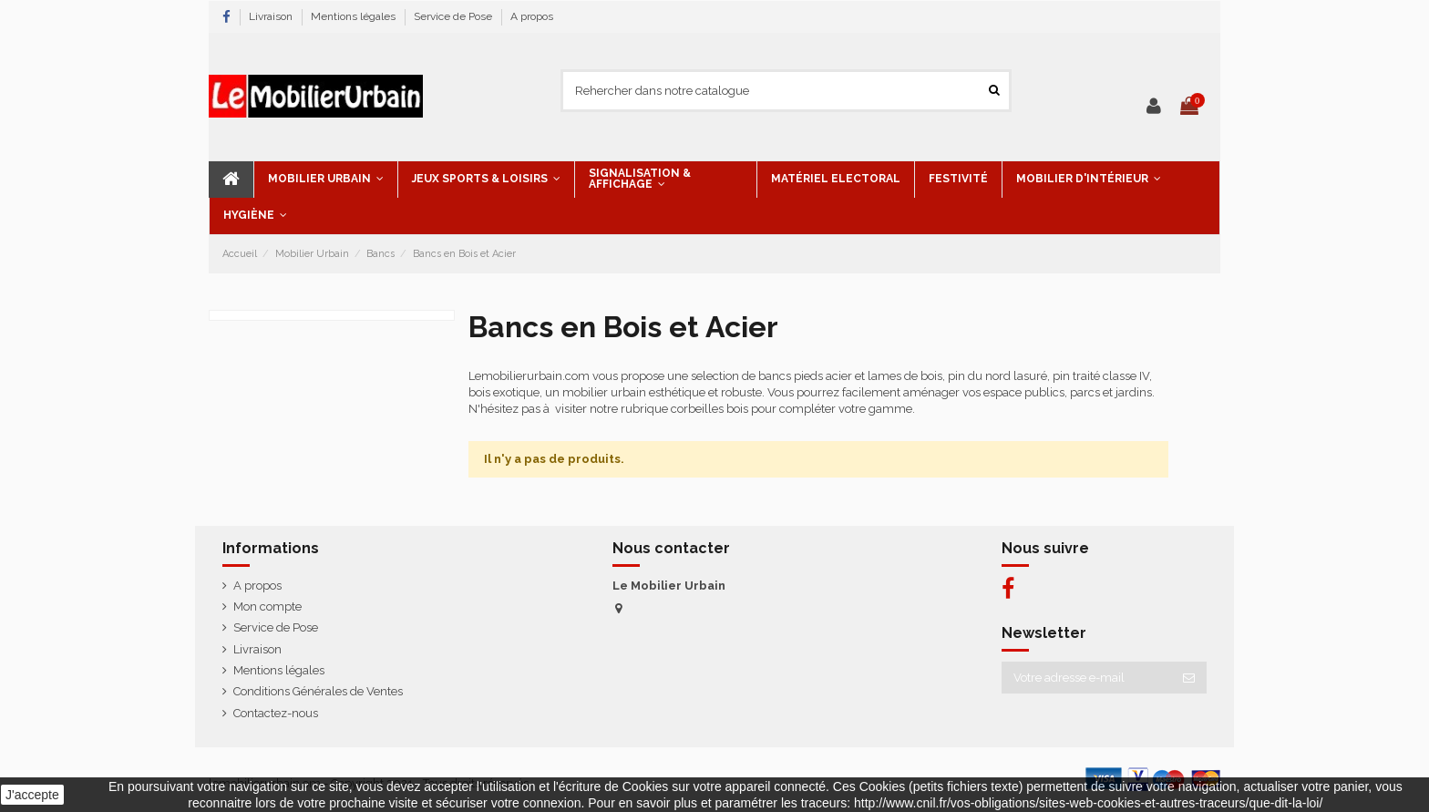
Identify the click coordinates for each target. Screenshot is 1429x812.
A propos (531, 16)
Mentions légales (354, 16)
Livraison (272, 16)
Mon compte (267, 606)
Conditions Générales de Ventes (318, 691)
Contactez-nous (275, 713)
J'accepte (32, 794)
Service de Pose (454, 16)
